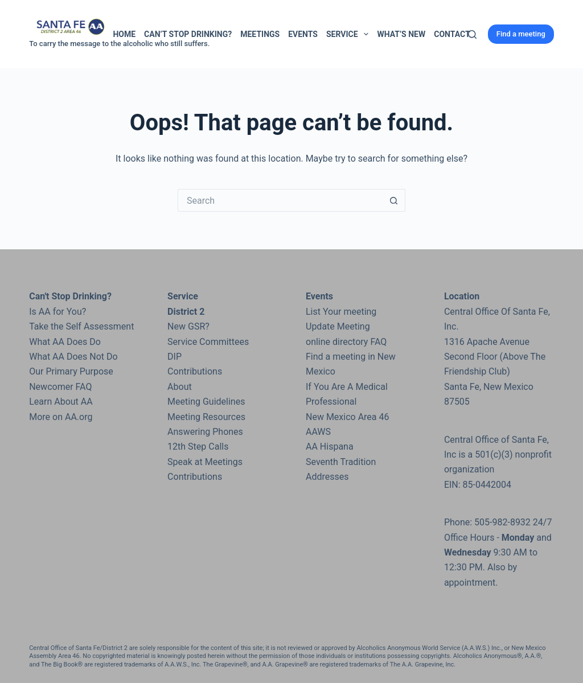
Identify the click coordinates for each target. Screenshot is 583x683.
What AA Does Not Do (73, 356)
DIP (174, 356)
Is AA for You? (57, 311)
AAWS (318, 431)
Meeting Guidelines (206, 401)
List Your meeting (341, 311)
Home (124, 34)
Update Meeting (338, 326)
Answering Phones (205, 431)
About (179, 386)
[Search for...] (280, 200)
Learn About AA (60, 401)
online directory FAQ (346, 341)
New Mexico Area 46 (347, 417)
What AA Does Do (65, 341)
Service (349, 34)
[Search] (472, 34)
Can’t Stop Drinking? (188, 34)
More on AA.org (60, 417)
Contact (452, 34)
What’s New (401, 34)
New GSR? (188, 326)
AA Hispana (330, 446)
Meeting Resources (206, 417)
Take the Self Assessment (81, 326)
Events (303, 34)
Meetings (260, 34)
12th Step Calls (197, 446)
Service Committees (208, 341)
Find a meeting (520, 34)
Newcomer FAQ (60, 386)
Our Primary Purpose (71, 371)
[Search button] (394, 200)
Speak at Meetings (205, 461)
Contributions (194, 371)
